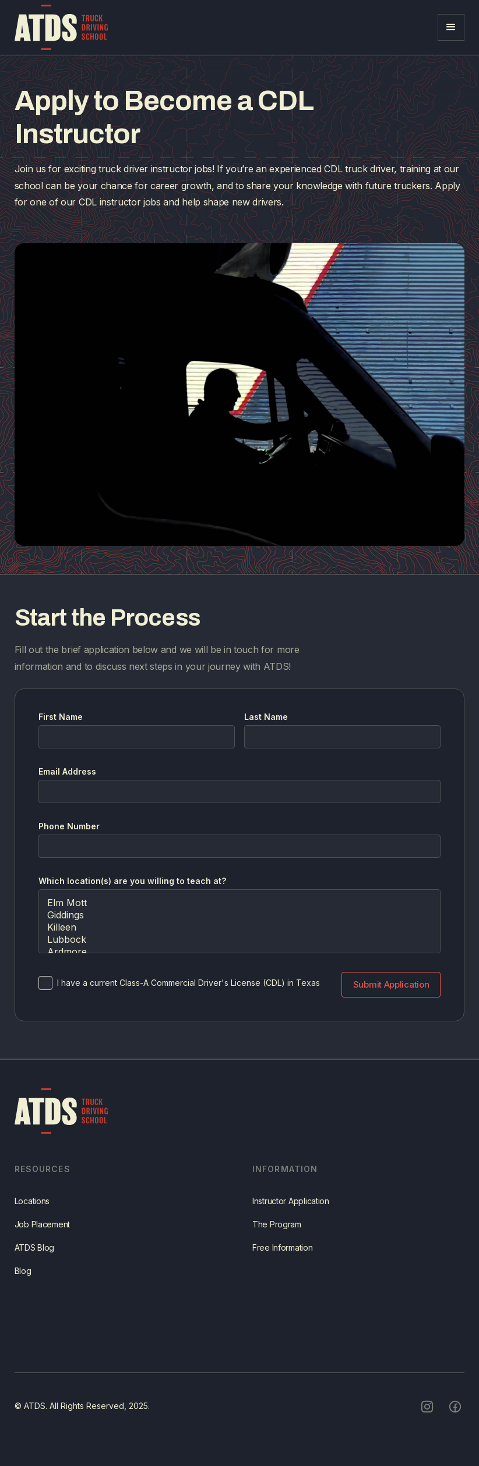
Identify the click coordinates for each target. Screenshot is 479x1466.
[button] (451, 27)
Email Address (67, 771)
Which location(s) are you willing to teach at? (132, 881)
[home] (61, 27)
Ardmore (240, 952)
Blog (23, 1286)
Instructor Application (290, 1216)
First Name (60, 717)
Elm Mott (240, 903)
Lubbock (240, 939)
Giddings (240, 915)
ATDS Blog (34, 1263)
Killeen (240, 927)
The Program (276, 1239)
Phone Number (69, 826)
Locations (32, 1216)
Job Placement (42, 1239)
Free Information (282, 1263)
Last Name (266, 717)
